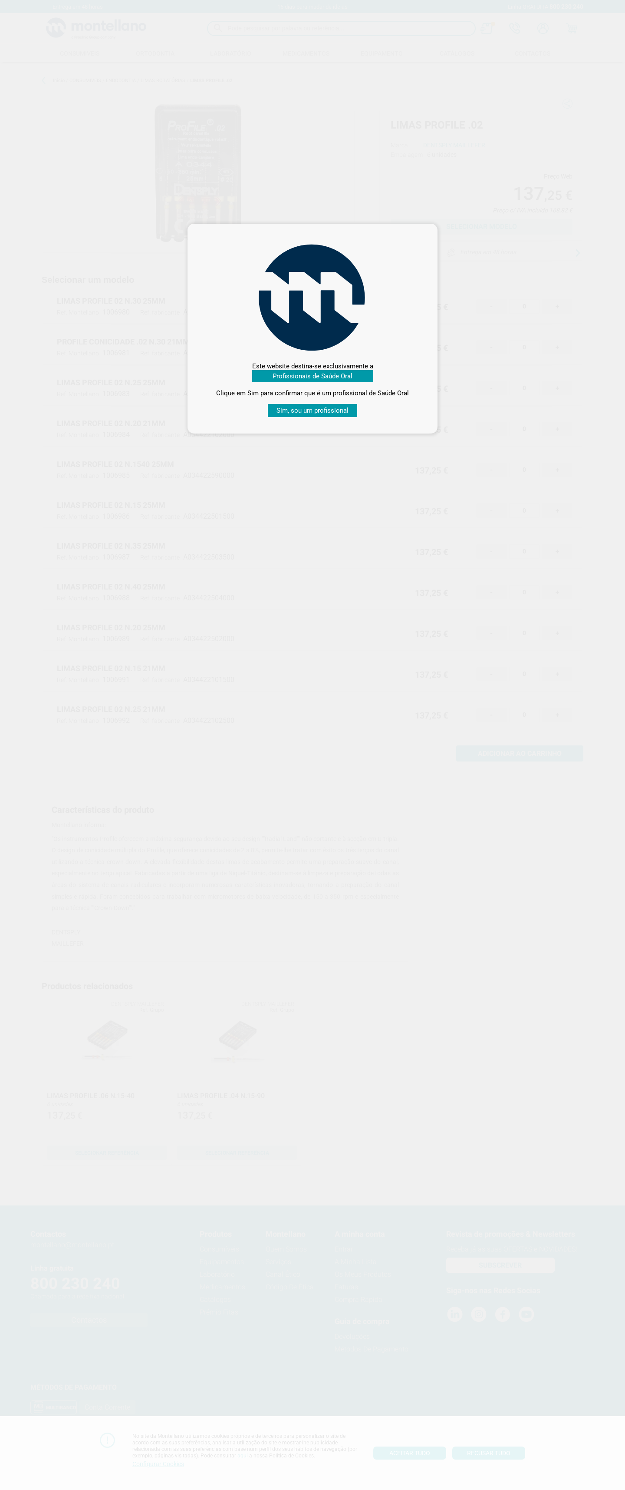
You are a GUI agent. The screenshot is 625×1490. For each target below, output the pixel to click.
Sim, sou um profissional (312, 410)
